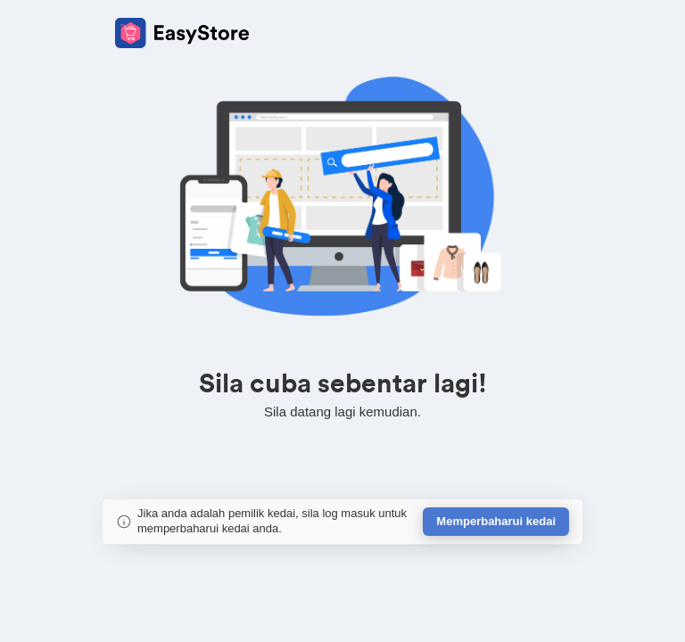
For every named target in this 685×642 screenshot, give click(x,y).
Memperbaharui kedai (496, 521)
